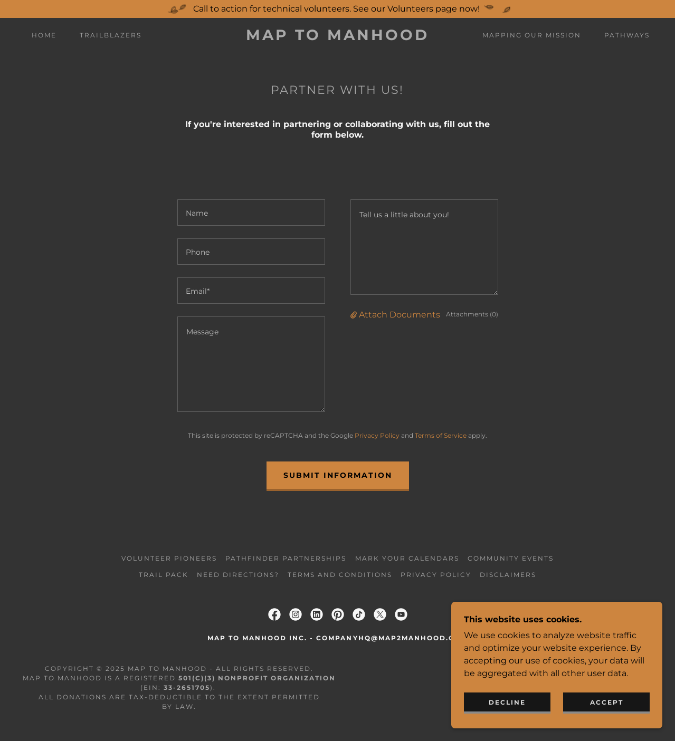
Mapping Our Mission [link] (531, 35)
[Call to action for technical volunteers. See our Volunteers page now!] (337, 9)
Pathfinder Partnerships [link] (285, 558)
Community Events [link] (511, 558)
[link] (337, 37)
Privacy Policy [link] (377, 435)
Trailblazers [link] (110, 35)
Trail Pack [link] (163, 575)
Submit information (337, 475)
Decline (507, 702)
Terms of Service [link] (441, 435)
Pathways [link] (627, 35)
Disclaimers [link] (508, 575)
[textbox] (251, 212)
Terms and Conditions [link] (340, 575)
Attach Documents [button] (399, 315)
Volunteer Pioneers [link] (169, 558)
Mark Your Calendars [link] (407, 558)
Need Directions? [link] (238, 575)
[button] (354, 315)
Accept (606, 702)
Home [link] (44, 35)
